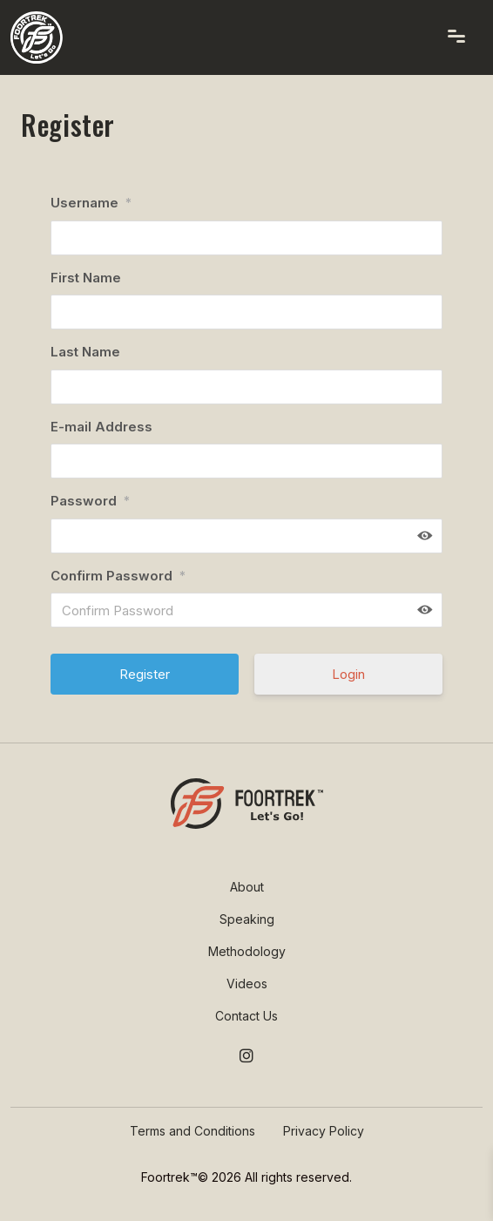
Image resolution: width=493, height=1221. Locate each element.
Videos (246, 983)
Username (91, 203)
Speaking (246, 919)
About (247, 886)
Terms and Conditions (192, 1130)
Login (348, 674)
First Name (86, 277)
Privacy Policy (323, 1130)
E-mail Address (101, 426)
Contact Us (246, 1015)
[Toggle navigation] (456, 36)
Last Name (85, 351)
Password (90, 501)
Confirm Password (118, 576)
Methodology (247, 951)
